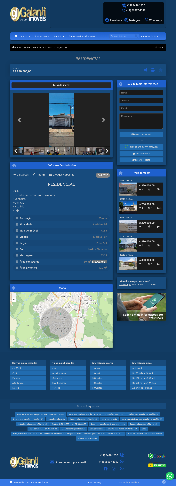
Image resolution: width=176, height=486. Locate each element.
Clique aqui (125, 284)
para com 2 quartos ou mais (108, 424)
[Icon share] (113, 20)
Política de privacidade (129, 482)
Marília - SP (38, 47)
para (56, 419)
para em (143, 414)
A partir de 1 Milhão (142, 387)
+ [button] (14, 295)
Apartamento (59, 373)
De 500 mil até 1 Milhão (144, 382)
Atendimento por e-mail (68, 462)
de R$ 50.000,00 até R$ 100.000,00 (69, 424)
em (87, 438)
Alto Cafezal (18, 382)
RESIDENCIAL (126, 180)
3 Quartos (97, 378)
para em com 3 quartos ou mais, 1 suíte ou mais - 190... (68, 433)
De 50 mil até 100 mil (142, 373)
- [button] (14, 299)
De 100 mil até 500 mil (143, 378)
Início (16, 47)
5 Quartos (97, 387)
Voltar (160, 47)
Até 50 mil (137, 368)
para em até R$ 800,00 (40, 414)
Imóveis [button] (24, 36)
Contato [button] (58, 36)
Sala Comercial (59, 382)
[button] (20, 120)
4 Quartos (97, 382)
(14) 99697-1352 (135, 10)
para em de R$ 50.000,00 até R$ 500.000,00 (96, 414)
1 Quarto (96, 368)
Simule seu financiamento (82, 36)
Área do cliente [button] (148, 36)
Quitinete (57, 378)
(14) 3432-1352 (136, 5)
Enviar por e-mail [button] (141, 134)
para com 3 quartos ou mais (145, 433)
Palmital (16, 378)
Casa (49, 47)
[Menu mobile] (15, 36)
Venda (27, 47)
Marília (15, 387)
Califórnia (17, 368)
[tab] (22, 85)
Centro (15, 373)
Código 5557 (60, 47)
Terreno (56, 387)
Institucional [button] (41, 36)
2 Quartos (97, 373)
